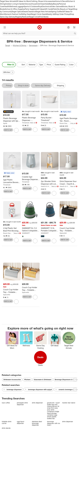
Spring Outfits (56, 11)
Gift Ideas (40, 9)
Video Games (56, 6)
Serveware (33, 45)
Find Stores (43, 17)
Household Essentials (40, 4)
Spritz (5, 123)
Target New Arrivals (8, 1)
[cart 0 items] (74, 27)
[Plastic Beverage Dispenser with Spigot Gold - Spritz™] (12, 119)
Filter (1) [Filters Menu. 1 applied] (9, 64)
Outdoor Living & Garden (15, 4)
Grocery (28, 4)
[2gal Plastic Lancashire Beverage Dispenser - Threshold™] (12, 181)
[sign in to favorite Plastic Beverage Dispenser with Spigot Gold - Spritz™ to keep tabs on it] (16, 130)
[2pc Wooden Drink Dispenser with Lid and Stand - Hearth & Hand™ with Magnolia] (50, 182)
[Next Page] (12, 72)
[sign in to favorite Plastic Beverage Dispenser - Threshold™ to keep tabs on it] (35, 129)
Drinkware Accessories (12, 379)
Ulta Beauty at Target (64, 9)
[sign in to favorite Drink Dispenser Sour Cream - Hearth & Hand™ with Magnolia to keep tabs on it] (73, 193)
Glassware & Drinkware (42, 379)
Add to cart (8, 130)
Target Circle (34, 17)
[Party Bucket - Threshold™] (50, 119)
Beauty (56, 4)
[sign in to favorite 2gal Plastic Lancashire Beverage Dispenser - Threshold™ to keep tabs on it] (16, 191)
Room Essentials (65, 123)
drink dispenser (37, 403)
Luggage (20, 6)
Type (41, 64)
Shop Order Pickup (62, 14)
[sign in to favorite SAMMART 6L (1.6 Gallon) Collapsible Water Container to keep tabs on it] (35, 241)
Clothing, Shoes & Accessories (42, 1)
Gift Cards (48, 9)
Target (7, 45)
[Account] (68, 27)
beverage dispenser (12, 389)
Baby (51, 4)
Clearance (31, 11)
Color (71, 64)
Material (32, 64)
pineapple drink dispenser (22, 403)
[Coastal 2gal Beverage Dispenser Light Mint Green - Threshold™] (31, 178)
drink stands (6, 428)
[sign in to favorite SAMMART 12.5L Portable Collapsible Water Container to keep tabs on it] (54, 241)
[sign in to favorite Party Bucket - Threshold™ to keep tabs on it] (54, 129)
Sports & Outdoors (31, 6)
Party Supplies (31, 9)
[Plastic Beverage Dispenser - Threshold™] (31, 119)
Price (49, 64)
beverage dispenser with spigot (38, 389)
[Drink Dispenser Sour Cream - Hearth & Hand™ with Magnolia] (68, 182)
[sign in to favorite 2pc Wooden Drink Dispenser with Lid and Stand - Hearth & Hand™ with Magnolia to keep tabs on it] (54, 193)
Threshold (25, 123)
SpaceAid (63, 233)
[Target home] (39, 27)
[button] (8, 111)
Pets (54, 9)
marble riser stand (68, 403)
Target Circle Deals (38, 14)
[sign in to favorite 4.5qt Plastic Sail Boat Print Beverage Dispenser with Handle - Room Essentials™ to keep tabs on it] (16, 240)
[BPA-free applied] (8, 72)
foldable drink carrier (6, 422)
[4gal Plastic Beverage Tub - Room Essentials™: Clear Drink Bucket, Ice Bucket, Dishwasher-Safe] (68, 119)
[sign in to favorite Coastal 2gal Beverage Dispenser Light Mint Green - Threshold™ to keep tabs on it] (35, 189)
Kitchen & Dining (19, 45)
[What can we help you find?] (39, 33)
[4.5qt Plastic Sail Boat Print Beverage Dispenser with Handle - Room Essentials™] (12, 229)
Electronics (46, 6)
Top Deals (27, 14)
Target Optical (17, 11)
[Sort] (21, 64)
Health (6, 6)
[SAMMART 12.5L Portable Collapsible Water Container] (50, 229)
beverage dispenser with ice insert (53, 423)
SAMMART (26, 233)
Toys (40, 6)
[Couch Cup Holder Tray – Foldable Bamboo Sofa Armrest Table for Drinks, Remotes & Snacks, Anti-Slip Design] (68, 229)
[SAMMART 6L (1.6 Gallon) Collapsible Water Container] (31, 229)
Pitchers (27, 379)
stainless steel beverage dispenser (37, 423)
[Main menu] (4, 27)
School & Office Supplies (15, 9)
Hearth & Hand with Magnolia (46, 186)
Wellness (13, 6)
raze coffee (6, 403)
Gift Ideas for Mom (23, 1)
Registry (18, 17)
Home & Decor (61, 1)
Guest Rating (60, 64)
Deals (25, 11)
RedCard (25, 17)
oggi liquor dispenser (20, 422)
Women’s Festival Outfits (13, 14)
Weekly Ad (50, 14)
